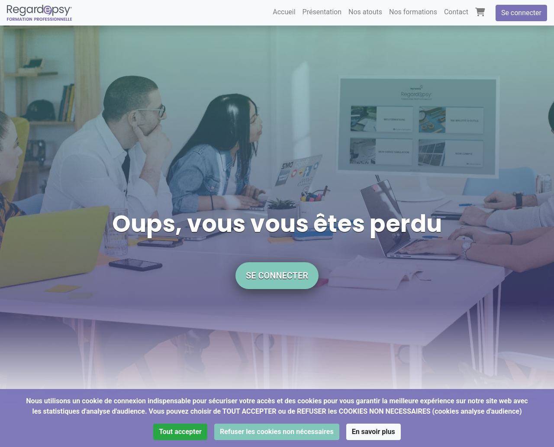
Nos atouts (365, 12)
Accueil (284, 12)
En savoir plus (373, 432)
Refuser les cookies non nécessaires (277, 432)
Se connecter (521, 13)
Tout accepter (180, 432)
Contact (456, 12)
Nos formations (413, 12)
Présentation (322, 12)
